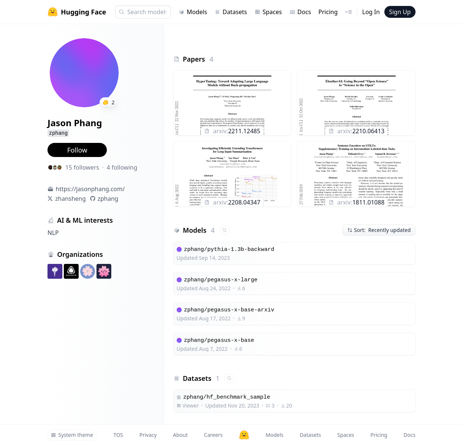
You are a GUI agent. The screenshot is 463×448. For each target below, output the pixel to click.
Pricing (328, 12)
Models (192, 12)
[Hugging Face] (244, 435)
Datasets (230, 12)
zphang (108, 198)
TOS (118, 434)
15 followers (82, 167)
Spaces (268, 12)
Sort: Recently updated (379, 229)
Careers (213, 434)
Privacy (148, 434)
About (180, 434)
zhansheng (70, 198)
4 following (121, 167)
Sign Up (400, 12)
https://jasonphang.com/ (90, 189)
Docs (300, 12)
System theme (72, 434)
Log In (371, 12)
